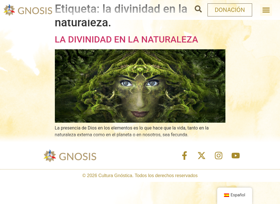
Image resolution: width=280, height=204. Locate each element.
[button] (266, 10)
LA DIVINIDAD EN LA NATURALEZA (126, 39)
